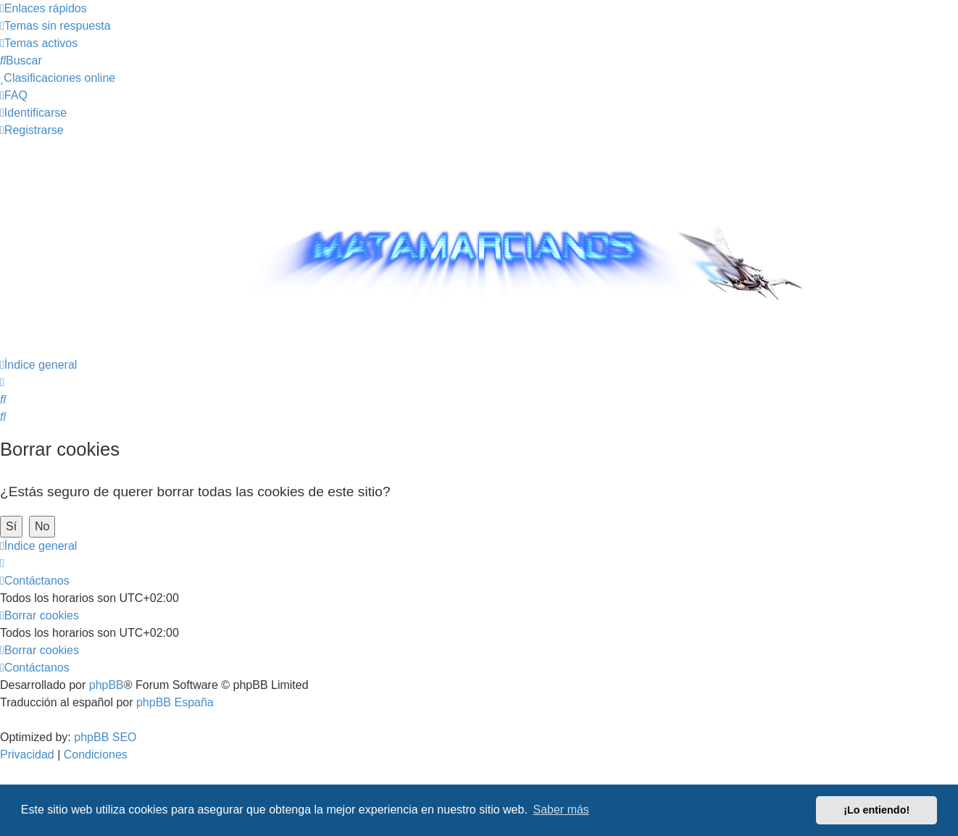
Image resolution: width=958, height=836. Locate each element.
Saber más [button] (561, 809)
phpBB (106, 685)
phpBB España (175, 702)
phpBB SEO (105, 737)
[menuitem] (55, 26)
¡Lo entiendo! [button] (876, 810)
